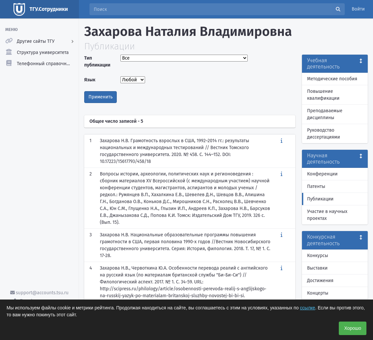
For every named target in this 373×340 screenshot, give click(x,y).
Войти (358, 9)
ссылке (307, 307)
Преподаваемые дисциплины (324, 114)
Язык (89, 80)
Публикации (320, 199)
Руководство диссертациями (323, 133)
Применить (100, 97)
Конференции (322, 174)
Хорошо (352, 328)
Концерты (318, 293)
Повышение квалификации (323, 95)
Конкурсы (317, 255)
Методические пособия (332, 79)
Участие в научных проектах (327, 215)
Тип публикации (97, 61)
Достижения (320, 280)
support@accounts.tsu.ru (39, 293)
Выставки (317, 268)
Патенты (316, 186)
